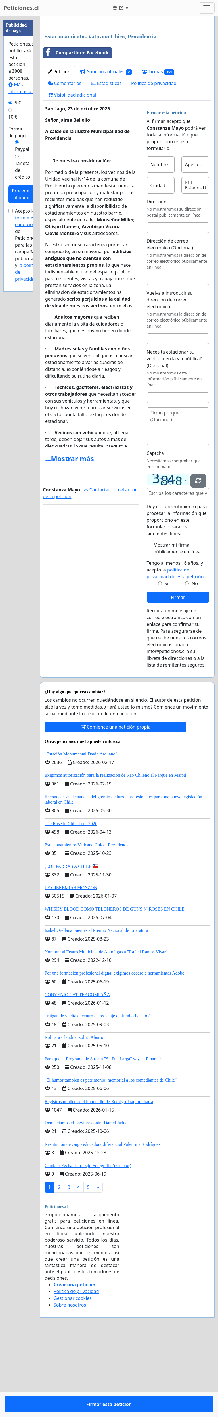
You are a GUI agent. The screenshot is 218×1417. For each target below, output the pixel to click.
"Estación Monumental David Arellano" (81, 833)
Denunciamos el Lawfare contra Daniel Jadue (86, 1202)
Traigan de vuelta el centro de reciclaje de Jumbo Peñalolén (99, 1095)
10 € (12, 117)
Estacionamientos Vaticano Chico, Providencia (87, 924)
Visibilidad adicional (72, 174)
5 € (18, 103)
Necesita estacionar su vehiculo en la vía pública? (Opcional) (174, 438)
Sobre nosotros (70, 1384)
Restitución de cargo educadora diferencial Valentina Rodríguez (102, 1223)
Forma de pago (17, 132)
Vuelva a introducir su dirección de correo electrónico (170, 379)
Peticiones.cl (21, 8)
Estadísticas (106, 162)
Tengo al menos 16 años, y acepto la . (176, 649)
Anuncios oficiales (106, 151)
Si (166, 663)
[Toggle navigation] (207, 8)
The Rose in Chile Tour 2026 (71, 902)
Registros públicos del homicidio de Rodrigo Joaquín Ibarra (99, 1180)
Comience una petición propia (116, 806)
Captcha (155, 532)
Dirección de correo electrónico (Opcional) (170, 323)
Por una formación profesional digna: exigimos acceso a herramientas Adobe (114, 1052)
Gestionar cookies (73, 1377)
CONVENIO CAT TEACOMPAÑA (77, 1073)
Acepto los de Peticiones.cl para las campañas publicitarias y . (28, 245)
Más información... (23, 88)
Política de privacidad (154, 162)
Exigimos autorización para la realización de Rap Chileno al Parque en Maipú (115, 854)
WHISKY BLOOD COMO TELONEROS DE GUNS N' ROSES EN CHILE (115, 988)
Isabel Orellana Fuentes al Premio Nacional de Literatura (96, 1009)
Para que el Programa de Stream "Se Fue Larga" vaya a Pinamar (103, 1138)
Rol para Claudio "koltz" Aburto (74, 1116)
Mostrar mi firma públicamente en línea (177, 627)
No (195, 663)
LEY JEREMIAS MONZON (71, 966)
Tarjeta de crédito (22, 170)
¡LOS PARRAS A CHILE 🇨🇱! (72, 945)
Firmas (158, 151)
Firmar (178, 676)
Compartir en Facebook (75, 132)
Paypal (22, 149)
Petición (59, 151)
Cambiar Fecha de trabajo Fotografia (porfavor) (88, 1244)
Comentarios (64, 162)
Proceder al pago (21, 194)
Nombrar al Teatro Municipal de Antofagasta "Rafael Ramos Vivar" (106, 1031)
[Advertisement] (127, 64)
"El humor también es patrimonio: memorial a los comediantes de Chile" (111, 1159)
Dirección (157, 281)
